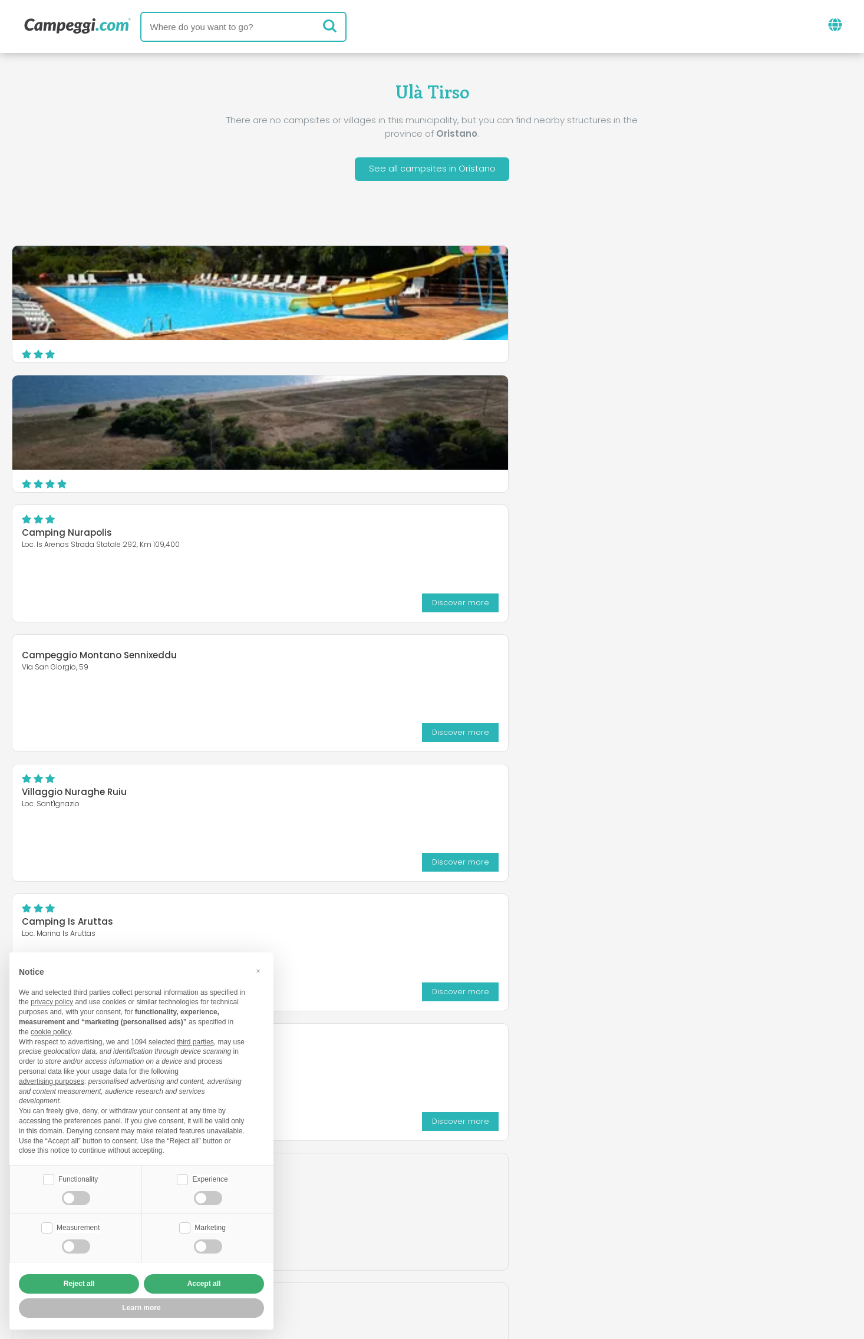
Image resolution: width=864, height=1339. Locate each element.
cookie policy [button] (51, 1031)
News (364, 1192)
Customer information (475, 1261)
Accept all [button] (204, 1283)
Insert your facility (402, 1241)
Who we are (310, 1241)
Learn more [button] (141, 1308)
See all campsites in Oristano (432, 170)
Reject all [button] (79, 1283)
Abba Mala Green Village (78, 535)
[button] (258, 970)
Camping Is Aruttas (639, 405)
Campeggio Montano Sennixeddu (99, 398)
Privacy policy (367, 1261)
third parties (195, 1041)
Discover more (803, 345)
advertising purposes (51, 1080)
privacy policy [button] (52, 1001)
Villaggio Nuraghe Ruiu (360, 405)
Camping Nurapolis (639, 275)
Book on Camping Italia (524, 1241)
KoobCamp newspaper (454, 1192)
